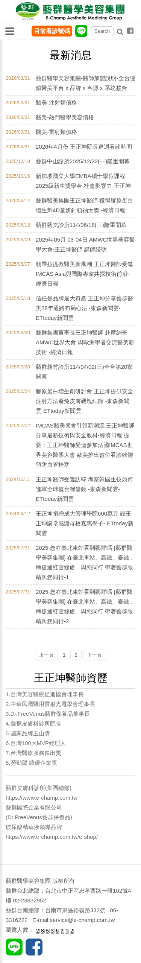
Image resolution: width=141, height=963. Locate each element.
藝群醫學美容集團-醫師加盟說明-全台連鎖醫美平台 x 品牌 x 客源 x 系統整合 (85, 83)
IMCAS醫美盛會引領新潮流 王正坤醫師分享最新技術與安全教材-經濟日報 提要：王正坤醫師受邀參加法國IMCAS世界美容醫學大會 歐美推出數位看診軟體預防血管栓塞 (85, 445)
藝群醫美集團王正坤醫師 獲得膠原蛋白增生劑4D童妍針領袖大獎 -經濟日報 (84, 205)
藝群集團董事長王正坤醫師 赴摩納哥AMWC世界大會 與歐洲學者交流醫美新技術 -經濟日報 (85, 342)
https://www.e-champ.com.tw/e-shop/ (52, 837)
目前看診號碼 (52, 31)
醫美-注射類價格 (56, 102)
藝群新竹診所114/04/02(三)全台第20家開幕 (84, 372)
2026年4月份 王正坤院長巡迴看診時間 (84, 146)
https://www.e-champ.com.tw (41, 797)
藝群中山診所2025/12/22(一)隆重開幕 (83, 161)
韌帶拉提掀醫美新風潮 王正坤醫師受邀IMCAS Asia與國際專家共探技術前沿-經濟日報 (84, 274)
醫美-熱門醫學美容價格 (65, 117)
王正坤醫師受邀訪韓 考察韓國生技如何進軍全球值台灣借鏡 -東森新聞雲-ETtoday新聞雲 (84, 489)
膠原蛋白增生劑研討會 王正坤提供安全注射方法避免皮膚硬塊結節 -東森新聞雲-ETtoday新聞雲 (84, 401)
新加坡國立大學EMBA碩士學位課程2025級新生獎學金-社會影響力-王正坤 (83, 181)
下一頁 (94, 655)
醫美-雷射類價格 (56, 132)
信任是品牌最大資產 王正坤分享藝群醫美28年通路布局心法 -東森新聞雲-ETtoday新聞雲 (84, 308)
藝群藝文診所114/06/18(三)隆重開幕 (81, 225)
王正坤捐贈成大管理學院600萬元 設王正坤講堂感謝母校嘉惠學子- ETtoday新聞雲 (84, 523)
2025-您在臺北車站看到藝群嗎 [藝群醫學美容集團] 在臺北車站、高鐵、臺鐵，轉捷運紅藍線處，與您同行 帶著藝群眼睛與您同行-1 (85, 562)
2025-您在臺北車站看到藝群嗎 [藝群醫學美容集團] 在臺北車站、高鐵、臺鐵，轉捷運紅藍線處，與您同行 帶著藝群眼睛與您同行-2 (85, 606)
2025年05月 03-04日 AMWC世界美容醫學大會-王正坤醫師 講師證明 (85, 244)
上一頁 (46, 655)
